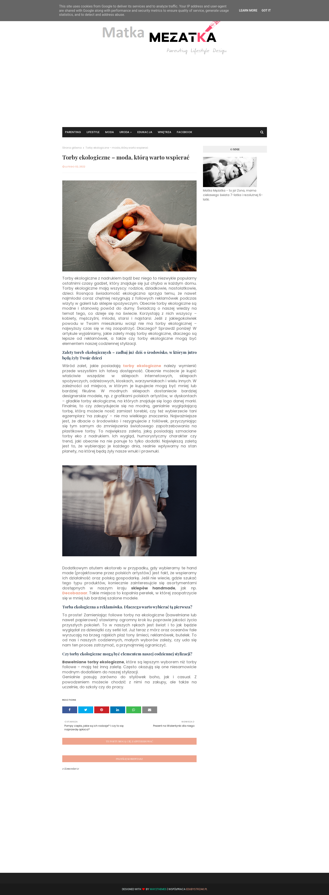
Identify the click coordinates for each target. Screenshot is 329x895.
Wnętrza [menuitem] (164, 132)
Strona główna (72, 147)
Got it (266, 10)
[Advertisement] (164, 89)
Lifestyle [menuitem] (93, 132)
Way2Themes (158, 889)
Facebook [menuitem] (184, 132)
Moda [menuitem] (109, 132)
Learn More (248, 10)
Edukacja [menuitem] (144, 132)
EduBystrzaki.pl (196, 889)
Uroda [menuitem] (124, 132)
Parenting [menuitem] (73, 132)
